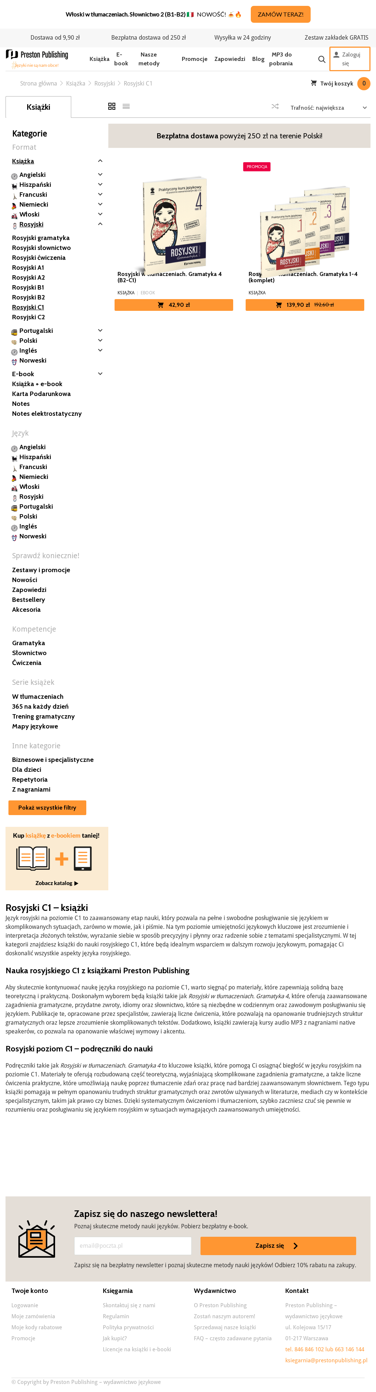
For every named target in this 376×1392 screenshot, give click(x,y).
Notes (21, 404)
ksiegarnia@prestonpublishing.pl (326, 1360)
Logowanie (24, 1305)
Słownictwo (29, 653)
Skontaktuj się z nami (129, 1305)
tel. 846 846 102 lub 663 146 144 (324, 1349)
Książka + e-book (37, 384)
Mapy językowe (35, 726)
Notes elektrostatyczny (47, 414)
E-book (121, 59)
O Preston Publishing (220, 1305)
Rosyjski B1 (28, 287)
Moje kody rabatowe (36, 1327)
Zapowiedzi (229, 58)
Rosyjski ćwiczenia (39, 258)
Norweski (32, 360)
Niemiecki (33, 204)
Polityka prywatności (128, 1327)
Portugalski (36, 331)
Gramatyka (28, 643)
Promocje (194, 58)
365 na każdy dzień (40, 706)
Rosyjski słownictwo (41, 248)
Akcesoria (26, 610)
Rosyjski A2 (28, 277)
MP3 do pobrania (281, 59)
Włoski (29, 214)
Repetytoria (30, 779)
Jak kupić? (115, 1338)
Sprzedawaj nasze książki (225, 1327)
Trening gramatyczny (43, 716)
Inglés (28, 350)
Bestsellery (28, 600)
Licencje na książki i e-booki (137, 1349)
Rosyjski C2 (28, 317)
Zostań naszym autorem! (224, 1316)
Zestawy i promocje (41, 570)
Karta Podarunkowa (41, 394)
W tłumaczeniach (38, 697)
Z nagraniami (31, 789)
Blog (258, 58)
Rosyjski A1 (28, 268)
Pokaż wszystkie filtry (47, 807)
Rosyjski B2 (28, 297)
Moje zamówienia (33, 1316)
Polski (28, 341)
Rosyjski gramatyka (41, 238)
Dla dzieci (26, 770)
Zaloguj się (346, 59)
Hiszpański (35, 185)
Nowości (24, 580)
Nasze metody (149, 59)
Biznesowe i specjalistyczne (53, 760)
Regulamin (116, 1316)
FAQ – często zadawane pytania (233, 1338)
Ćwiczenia (26, 663)
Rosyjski (31, 224)
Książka (99, 58)
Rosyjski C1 (28, 307)
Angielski (32, 175)
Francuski (33, 194)
